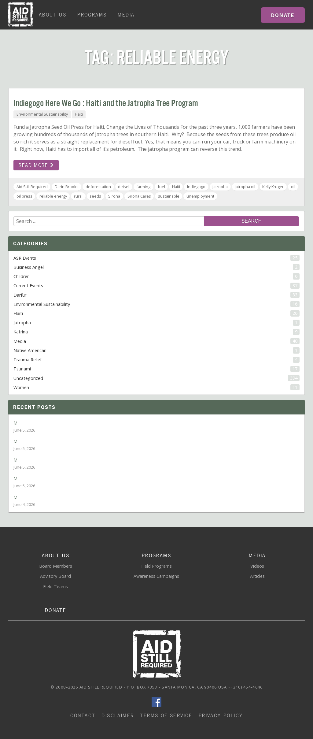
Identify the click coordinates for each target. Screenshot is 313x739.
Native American (156, 350)
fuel (161, 186)
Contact (83, 715)
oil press (24, 196)
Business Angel (156, 267)
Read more (36, 165)
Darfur (156, 295)
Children (156, 276)
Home (20, 14)
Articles (257, 576)
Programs (92, 14)
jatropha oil (245, 186)
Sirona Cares (139, 196)
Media (126, 14)
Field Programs (156, 566)
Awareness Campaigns (156, 576)
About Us (52, 14)
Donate (55, 610)
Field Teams (55, 586)
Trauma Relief (156, 359)
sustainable (168, 196)
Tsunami (156, 369)
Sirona (114, 196)
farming (143, 186)
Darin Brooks (67, 186)
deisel (123, 186)
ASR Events (156, 258)
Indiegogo (196, 186)
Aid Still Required (32, 186)
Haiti (79, 114)
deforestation (98, 186)
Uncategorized (156, 378)
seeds (95, 196)
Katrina (156, 332)
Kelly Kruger (273, 186)
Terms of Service (166, 715)
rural (78, 196)
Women (156, 387)
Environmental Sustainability (42, 114)
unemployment (200, 196)
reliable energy (53, 196)
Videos (257, 566)
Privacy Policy (221, 715)
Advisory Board (55, 576)
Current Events (156, 286)
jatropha (220, 186)
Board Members (55, 566)
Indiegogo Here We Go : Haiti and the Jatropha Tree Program (105, 104)
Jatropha (156, 323)
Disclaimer (117, 715)
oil (293, 186)
